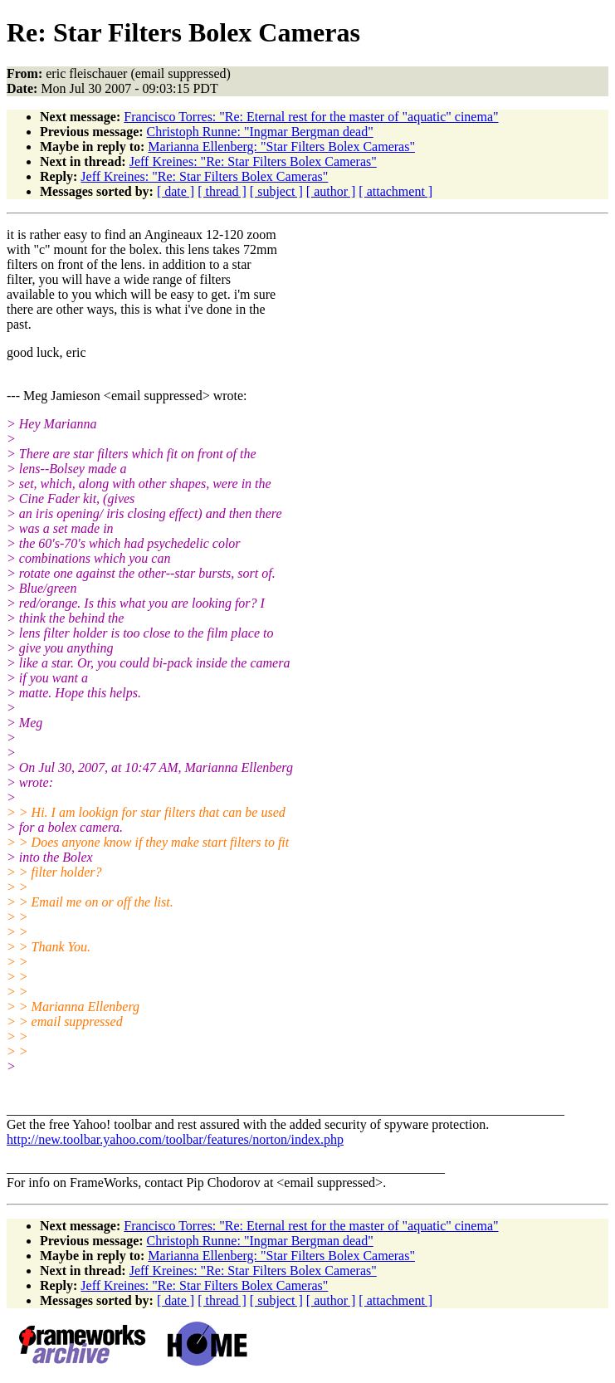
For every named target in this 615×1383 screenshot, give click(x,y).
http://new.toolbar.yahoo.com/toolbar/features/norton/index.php (175, 1139)
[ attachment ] (395, 191)
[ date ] (175, 191)
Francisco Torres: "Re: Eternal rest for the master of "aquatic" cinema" (311, 117)
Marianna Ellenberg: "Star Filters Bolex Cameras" (281, 146)
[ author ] (331, 191)
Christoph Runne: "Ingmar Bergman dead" (260, 132)
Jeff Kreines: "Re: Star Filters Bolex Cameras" (253, 161)
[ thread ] (222, 191)
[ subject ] (276, 191)
